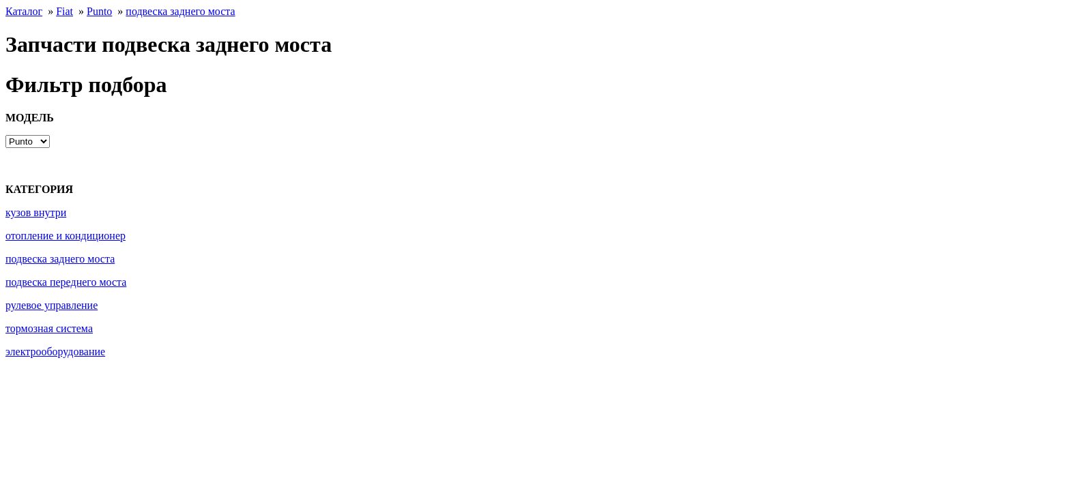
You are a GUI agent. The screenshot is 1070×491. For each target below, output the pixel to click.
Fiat (64, 11)
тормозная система (49, 328)
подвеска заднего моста (180, 11)
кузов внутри (35, 212)
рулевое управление (51, 305)
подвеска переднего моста (65, 282)
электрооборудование (55, 351)
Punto (99, 11)
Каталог (23, 11)
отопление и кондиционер (65, 235)
